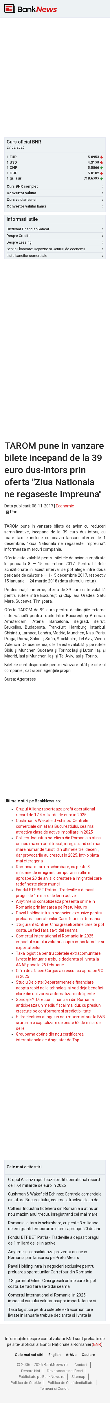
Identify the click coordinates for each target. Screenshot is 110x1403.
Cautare (88, 1354)
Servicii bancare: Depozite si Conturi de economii (55, 249)
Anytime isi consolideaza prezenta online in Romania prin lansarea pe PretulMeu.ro (47, 1254)
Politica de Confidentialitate (70, 1382)
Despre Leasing (55, 242)
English (54, 1354)
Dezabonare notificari (65, 1371)
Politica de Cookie (26, 1382)
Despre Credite (55, 236)
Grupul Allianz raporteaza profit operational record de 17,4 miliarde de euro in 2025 (54, 1182)
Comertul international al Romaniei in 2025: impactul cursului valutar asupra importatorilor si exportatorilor (60, 942)
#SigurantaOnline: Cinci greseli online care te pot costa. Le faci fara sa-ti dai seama (52, 1283)
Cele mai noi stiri (29, 1354)
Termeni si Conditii (55, 1388)
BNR (97, 1344)
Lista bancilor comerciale (55, 256)
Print (12, 511)
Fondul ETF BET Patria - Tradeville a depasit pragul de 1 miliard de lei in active (53, 1240)
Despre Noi (30, 1371)
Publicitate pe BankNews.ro (42, 1376)
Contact (80, 1365)
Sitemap (78, 1376)
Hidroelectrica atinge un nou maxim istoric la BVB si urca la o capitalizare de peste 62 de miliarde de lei (60, 1023)
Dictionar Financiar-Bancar (55, 229)
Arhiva (71, 1354)
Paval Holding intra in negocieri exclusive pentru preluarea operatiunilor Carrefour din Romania (51, 1269)
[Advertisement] (55, 77)
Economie (65, 506)
